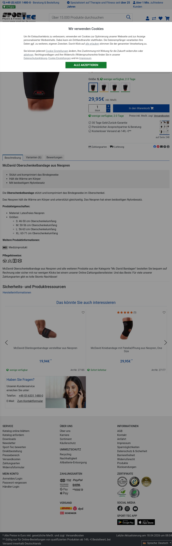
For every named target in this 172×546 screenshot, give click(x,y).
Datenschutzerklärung (35, 58)
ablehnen (29, 54)
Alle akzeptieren (86, 65)
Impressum (85, 58)
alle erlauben (92, 43)
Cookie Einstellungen (57, 51)
